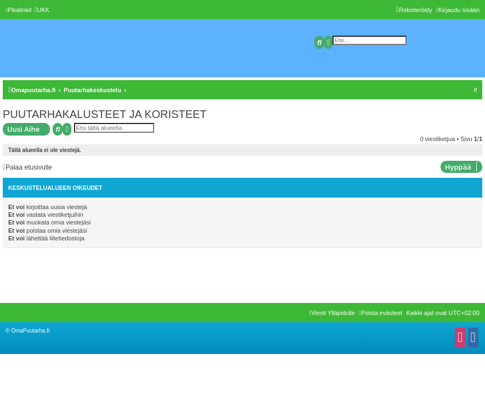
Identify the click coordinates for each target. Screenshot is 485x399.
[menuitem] (41, 9)
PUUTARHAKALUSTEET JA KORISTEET (105, 114)
